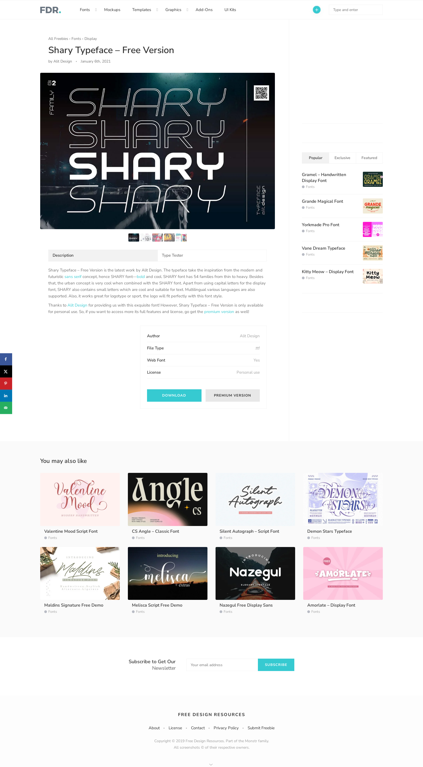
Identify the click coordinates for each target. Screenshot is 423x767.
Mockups (112, 9)
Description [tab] (63, 255)
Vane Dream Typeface (323, 248)
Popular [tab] (315, 157)
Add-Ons (204, 9)
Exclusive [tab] (342, 157)
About (154, 728)
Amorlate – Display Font (331, 605)
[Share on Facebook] (6, 359)
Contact (198, 728)
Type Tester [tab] (172, 255)
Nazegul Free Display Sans (246, 605)
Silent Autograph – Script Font (249, 531)
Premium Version (232, 395)
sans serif (72, 276)
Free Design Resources (211, 715)
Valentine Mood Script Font (71, 531)
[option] (157, 151)
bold (141, 276)
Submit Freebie (261, 728)
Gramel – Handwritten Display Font (324, 178)
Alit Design (77, 305)
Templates (141, 9)
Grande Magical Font (322, 201)
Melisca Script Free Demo (157, 605)
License (175, 728)
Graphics (173, 9)
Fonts (85, 9)
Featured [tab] (369, 157)
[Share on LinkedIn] (6, 396)
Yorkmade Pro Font (320, 225)
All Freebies (58, 38)
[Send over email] (6, 408)
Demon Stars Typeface (329, 531)
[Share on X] (6, 371)
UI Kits (230, 9)
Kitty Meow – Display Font (328, 272)
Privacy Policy (226, 728)
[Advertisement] (88, 359)
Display (90, 38)
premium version (219, 311)
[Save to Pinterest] (6, 383)
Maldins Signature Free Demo (73, 605)
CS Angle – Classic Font (155, 531)
